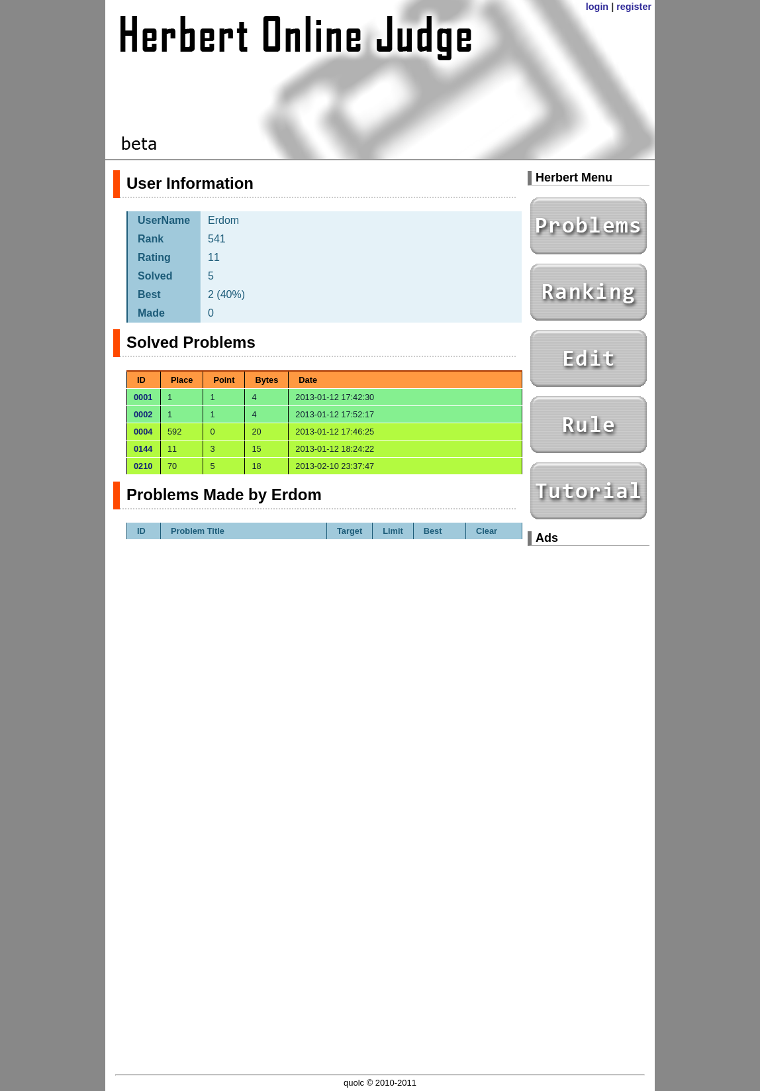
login (597, 6)
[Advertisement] (588, 755)
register (633, 6)
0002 (143, 414)
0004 (143, 432)
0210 (143, 466)
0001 (143, 397)
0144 (143, 449)
